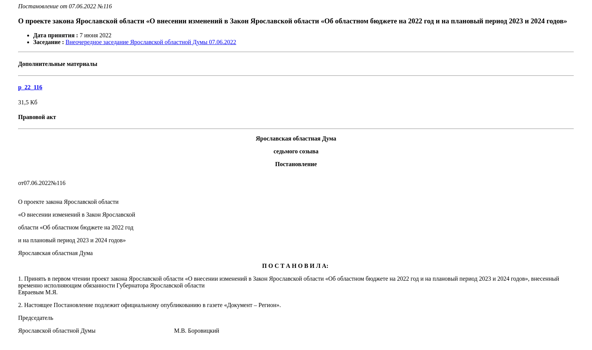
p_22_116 (30, 87)
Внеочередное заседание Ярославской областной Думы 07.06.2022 (151, 42)
